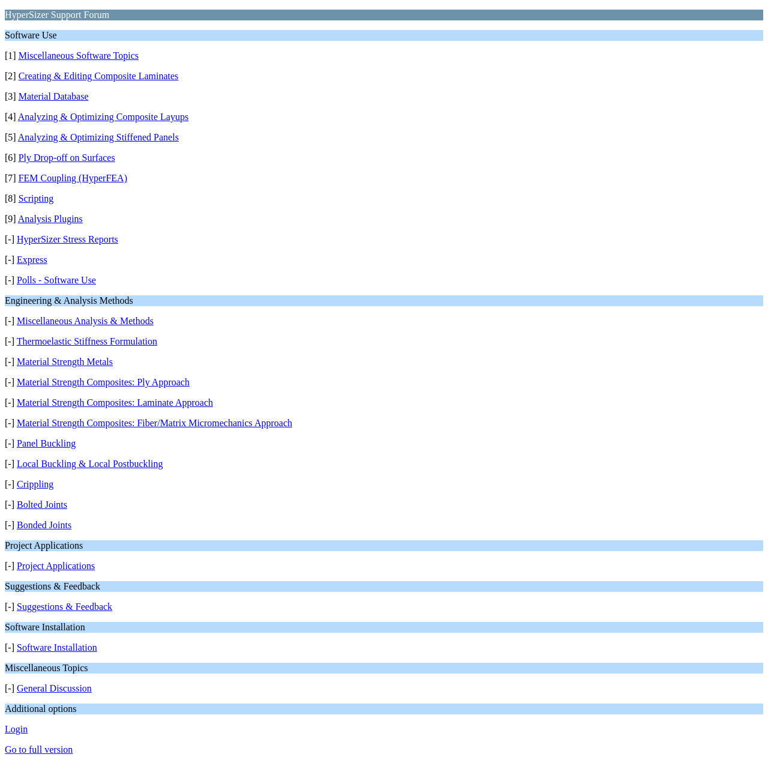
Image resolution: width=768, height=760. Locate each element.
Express (32, 260)
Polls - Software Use (56, 280)
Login (16, 729)
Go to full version (39, 749)
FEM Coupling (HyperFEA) (73, 178)
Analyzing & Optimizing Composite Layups (103, 117)
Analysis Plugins (50, 219)
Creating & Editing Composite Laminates (99, 76)
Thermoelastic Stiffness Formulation (87, 341)
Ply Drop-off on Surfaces (67, 157)
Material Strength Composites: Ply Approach (103, 382)
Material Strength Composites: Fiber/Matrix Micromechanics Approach (154, 423)
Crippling (35, 484)
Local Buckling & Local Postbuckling (90, 464)
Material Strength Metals (65, 362)
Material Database (54, 96)
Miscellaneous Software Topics (79, 55)
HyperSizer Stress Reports (67, 239)
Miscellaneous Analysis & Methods (85, 321)
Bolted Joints (42, 504)
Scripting (36, 198)
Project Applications (56, 566)
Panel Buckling (46, 443)
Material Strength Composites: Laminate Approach (115, 402)
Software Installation (57, 647)
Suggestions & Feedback (64, 607)
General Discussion (54, 688)
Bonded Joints (44, 525)
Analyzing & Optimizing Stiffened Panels (98, 137)
